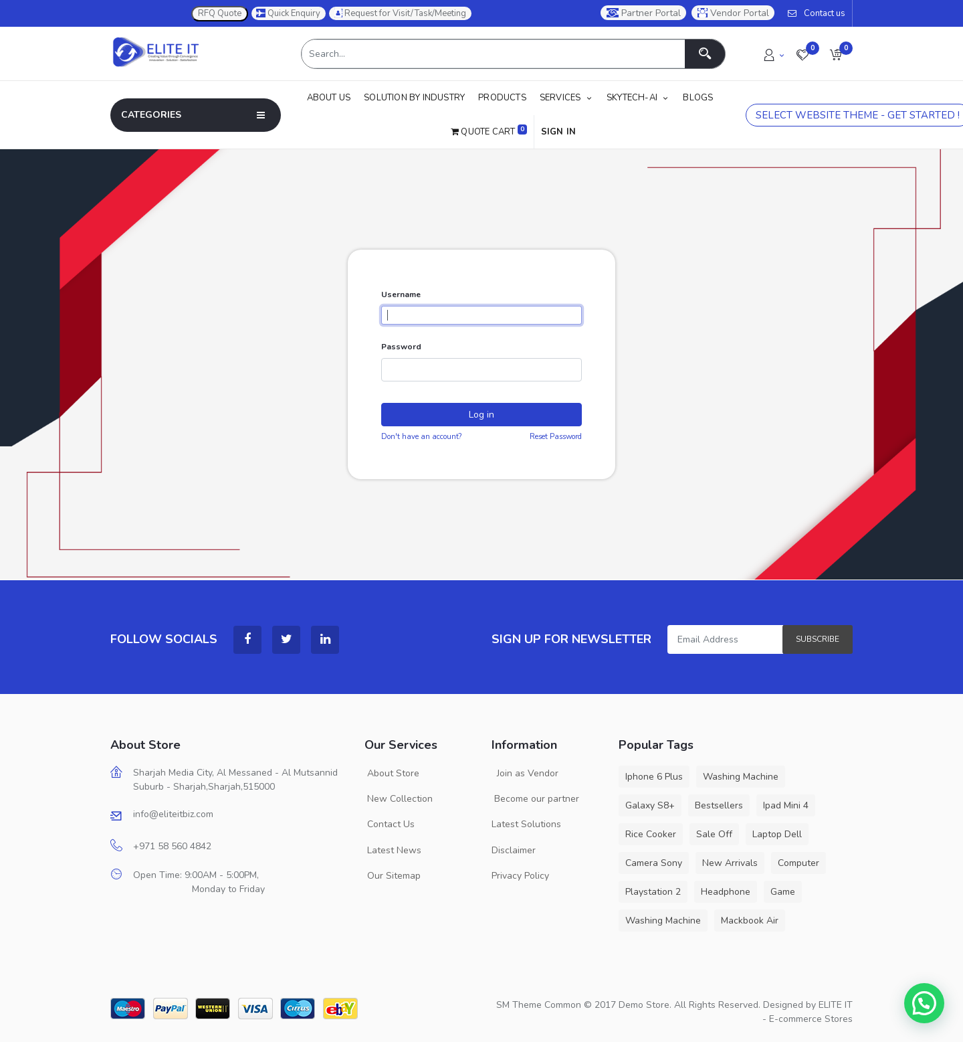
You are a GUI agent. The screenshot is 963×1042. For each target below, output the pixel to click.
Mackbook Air (749, 920)
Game (782, 891)
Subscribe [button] (817, 639)
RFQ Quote (219, 13)
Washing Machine (740, 776)
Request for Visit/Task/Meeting (400, 13)
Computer (798, 863)
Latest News (392, 850)
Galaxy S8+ (650, 805)
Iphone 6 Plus (654, 776)
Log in (481, 414)
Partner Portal (644, 13)
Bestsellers (719, 805)
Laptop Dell (777, 834)
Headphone (725, 891)
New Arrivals (730, 863)
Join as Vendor (525, 773)
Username (401, 294)
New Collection (398, 798)
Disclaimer (514, 850)
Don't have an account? (421, 437)
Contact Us (389, 824)
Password (401, 346)
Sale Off (714, 834)
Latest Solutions (526, 824)
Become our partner (535, 798)
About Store (391, 773)
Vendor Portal (733, 13)
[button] (836, 54)
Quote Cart (489, 131)
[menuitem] (332, 97)
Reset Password (556, 437)
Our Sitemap (392, 875)
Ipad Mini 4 (786, 805)
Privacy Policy (520, 875)
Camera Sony (653, 863)
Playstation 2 (653, 891)
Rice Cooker (650, 834)
